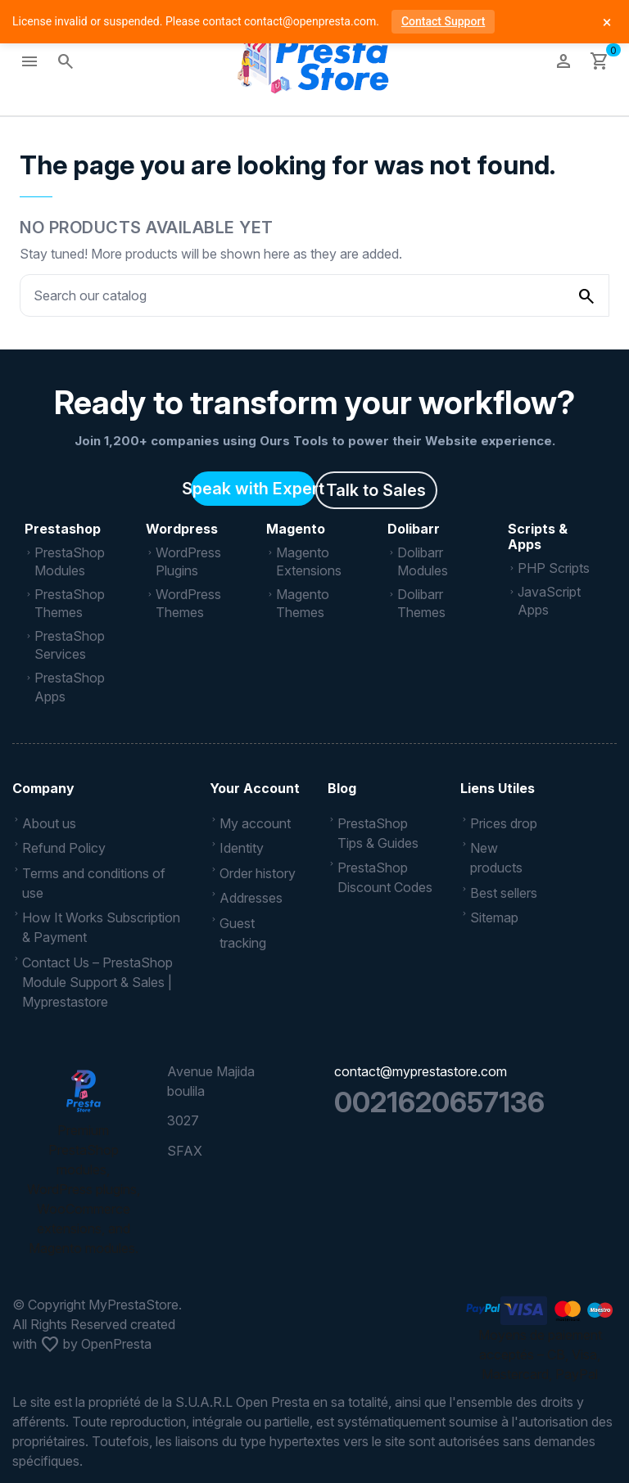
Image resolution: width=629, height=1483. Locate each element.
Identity (241, 848)
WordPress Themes (188, 603)
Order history (257, 873)
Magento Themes (302, 603)
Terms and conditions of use (93, 883)
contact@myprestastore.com (420, 1071)
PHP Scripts (554, 568)
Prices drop (503, 823)
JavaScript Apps (549, 601)
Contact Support (443, 21)
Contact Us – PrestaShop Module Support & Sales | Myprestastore (97, 982)
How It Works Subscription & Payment (101, 927)
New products (496, 858)
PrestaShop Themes (69, 603)
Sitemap (494, 917)
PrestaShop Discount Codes (384, 877)
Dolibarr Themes (421, 603)
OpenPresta (116, 1344)
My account (255, 823)
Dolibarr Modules (422, 561)
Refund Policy (64, 848)
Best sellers (503, 893)
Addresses (251, 898)
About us (49, 823)
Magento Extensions (309, 561)
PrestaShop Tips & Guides (378, 833)
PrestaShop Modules (69, 561)
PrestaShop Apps (69, 686)
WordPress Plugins (188, 561)
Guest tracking (242, 933)
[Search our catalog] (586, 295)
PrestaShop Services (69, 645)
